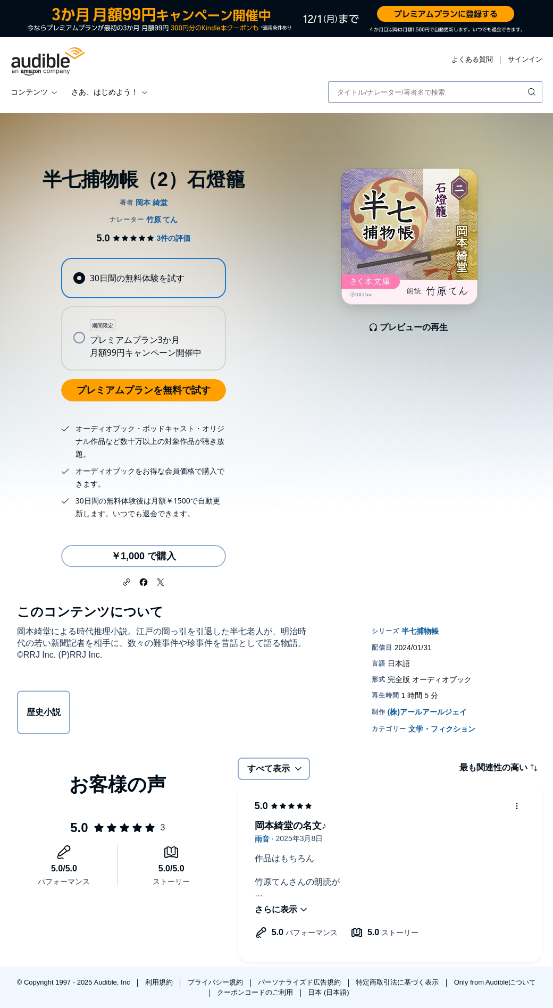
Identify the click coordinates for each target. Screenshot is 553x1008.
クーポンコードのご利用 (256, 992)
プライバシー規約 (216, 982)
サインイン (525, 59)
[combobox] (435, 92)
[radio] (143, 278)
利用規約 (160, 982)
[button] (126, 581)
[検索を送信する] (532, 92)
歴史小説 (44, 712)
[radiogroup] (143, 314)
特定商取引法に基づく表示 (398, 982)
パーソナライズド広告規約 (300, 982)
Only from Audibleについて (495, 982)
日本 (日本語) (328, 992)
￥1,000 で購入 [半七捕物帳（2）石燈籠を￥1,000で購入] (143, 556)
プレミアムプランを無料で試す (144, 390)
